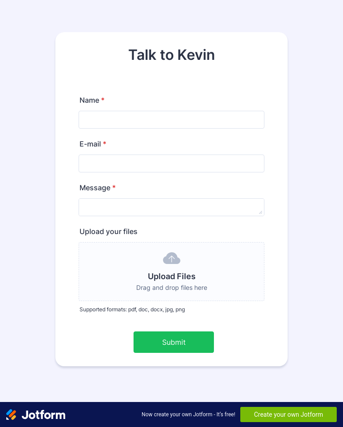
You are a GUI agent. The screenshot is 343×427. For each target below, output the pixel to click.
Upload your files (108, 231)
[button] (171, 271)
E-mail (92, 143)
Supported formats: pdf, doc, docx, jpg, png (132, 309)
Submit (174, 342)
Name (92, 100)
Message (97, 187)
